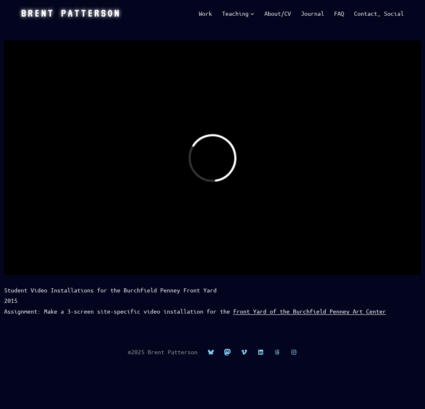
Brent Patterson (71, 13)
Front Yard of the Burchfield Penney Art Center (309, 311)
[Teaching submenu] (252, 14)
